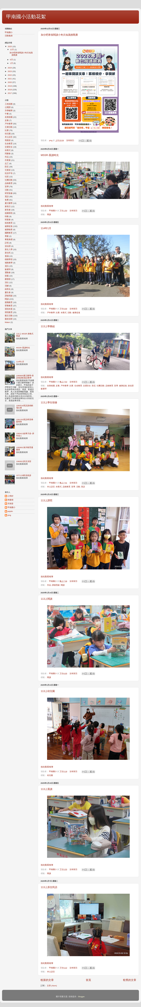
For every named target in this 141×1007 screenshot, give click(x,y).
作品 (49, 585)
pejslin (10, 511)
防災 (94, 386)
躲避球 (44, 389)
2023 (10, 71)
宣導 (116, 386)
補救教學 (9, 263)
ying (9, 515)
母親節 (8, 140)
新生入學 (9, 249)
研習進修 (9, 193)
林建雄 (10, 500)
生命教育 (78, 386)
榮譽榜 (8, 279)
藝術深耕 (9, 319)
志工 (7, 163)
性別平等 (9, 173)
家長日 (8, 206)
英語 (83, 487)
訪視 (7, 243)
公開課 (8, 107)
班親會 (8, 220)
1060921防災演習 (23, 461)
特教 (7, 216)
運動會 (8, 273)
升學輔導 (9, 111)
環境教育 (9, 312)
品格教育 (109, 386)
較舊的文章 (129, 980)
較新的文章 (47, 980)
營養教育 (9, 306)
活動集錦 (9, 36)
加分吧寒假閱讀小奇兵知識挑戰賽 (59, 34)
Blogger (81, 997)
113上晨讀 (46, 789)
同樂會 (8, 154)
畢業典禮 (9, 239)
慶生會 (8, 292)
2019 (10, 86)
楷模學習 (9, 259)
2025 (10, 46)
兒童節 (8, 170)
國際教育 (9, 233)
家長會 (8, 210)
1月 (11, 63)
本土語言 (51, 487)
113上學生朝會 (49, 402)
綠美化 (8, 289)
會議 (7, 256)
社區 (7, 177)
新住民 (8, 253)
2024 (10, 68)
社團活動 (100, 386)
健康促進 (76, 313)
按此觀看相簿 (47, 206)
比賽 (58, 313)
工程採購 (9, 104)
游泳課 (131, 386)
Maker (7, 322)
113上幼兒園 (48, 691)
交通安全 (87, 386)
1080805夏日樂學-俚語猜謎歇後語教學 (25, 377)
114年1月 (46, 228)
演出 (7, 282)
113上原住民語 (49, 887)
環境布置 (9, 309)
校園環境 (9, 213)
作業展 (8, 160)
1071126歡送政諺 (23, 475)
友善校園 (51, 386)
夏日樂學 (9, 203)
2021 (10, 79)
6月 (11, 60)
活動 (69, 313)
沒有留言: (70, 140)
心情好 (10, 496)
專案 (7, 236)
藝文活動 (9, 316)
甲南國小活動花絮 (26, 16)
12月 (12, 49)
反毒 (58, 386)
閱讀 (49, 214)
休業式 (64, 313)
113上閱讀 (46, 598)
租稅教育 (9, 223)
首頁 (88, 980)
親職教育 (9, 302)
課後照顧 (56, 585)
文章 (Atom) (52, 986)
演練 (7, 286)
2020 (10, 82)
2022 (10, 75)
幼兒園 (50, 775)
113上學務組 (48, 326)
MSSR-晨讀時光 (50, 155)
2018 (10, 90)
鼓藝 (7, 276)
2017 (10, 93)
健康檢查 (9, 230)
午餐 (7, 114)
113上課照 (46, 500)
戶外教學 (51, 313)
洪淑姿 (10, 504)
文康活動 (9, 127)
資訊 (7, 266)
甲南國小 (9, 32)
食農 (7, 200)
